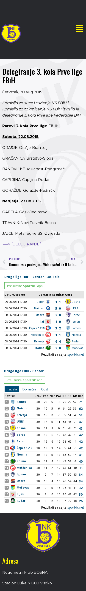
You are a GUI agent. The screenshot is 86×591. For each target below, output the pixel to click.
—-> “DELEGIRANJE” (22, 244)
